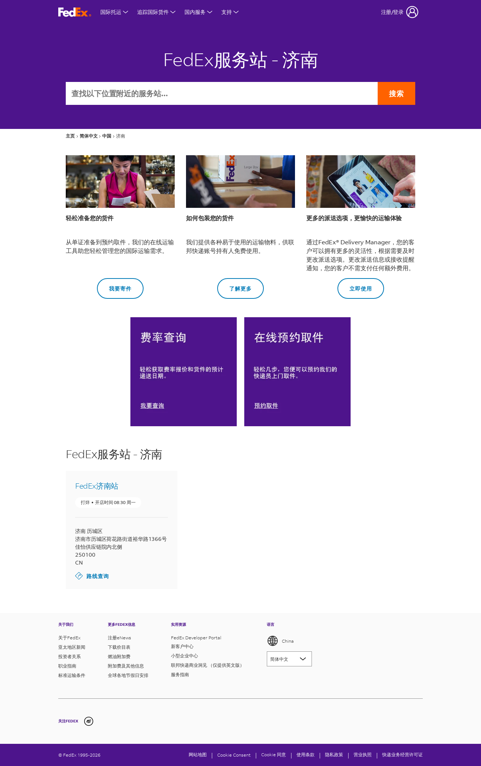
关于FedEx (69, 637)
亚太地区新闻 (71, 647)
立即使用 (354, 285)
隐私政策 (334, 754)
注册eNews (119, 637)
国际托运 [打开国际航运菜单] (114, 11)
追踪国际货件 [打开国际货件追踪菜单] (156, 11)
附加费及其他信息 (126, 666)
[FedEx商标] (74, 12)
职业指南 (67, 666)
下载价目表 (119, 647)
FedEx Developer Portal (196, 637)
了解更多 (234, 285)
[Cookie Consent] (234, 755)
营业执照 (363, 754)
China (280, 641)
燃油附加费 (119, 656)
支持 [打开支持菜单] (230, 11)
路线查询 (92, 576)
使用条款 (305, 754)
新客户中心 (182, 646)
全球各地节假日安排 (128, 675)
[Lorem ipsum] (289, 658)
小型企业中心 (184, 656)
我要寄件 (114, 285)
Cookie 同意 (273, 754)
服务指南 (180, 674)
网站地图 (198, 754)
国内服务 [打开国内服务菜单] (198, 11)
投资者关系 (69, 656)
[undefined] (88, 721)
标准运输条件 (71, 675)
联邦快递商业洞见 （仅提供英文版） (207, 665)
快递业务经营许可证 (402, 754)
